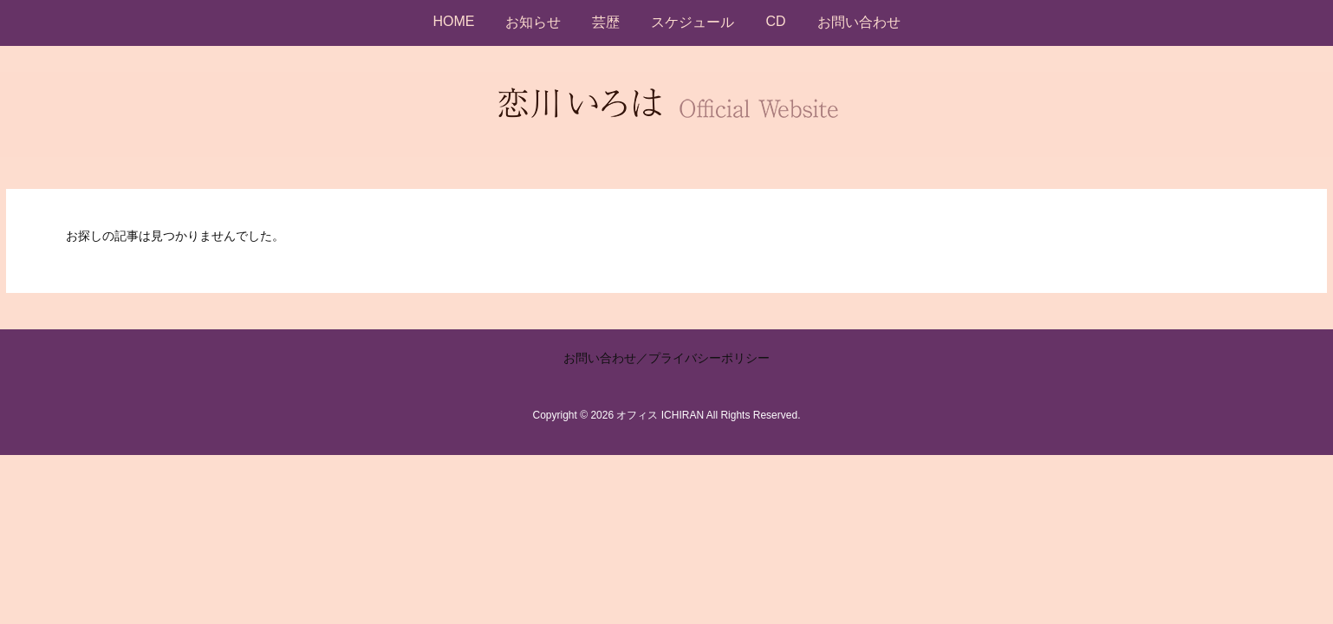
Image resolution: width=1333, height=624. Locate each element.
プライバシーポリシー (709, 358)
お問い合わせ (599, 358)
